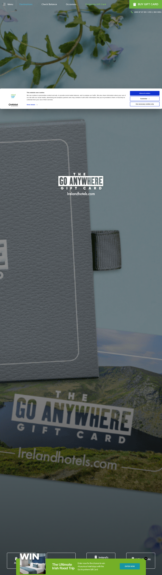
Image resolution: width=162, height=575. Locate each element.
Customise (144, 10)
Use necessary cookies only (145, 15)
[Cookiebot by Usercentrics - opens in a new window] (13, 16)
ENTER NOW (130, 566)
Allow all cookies (144, 5)
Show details (31, 16)
